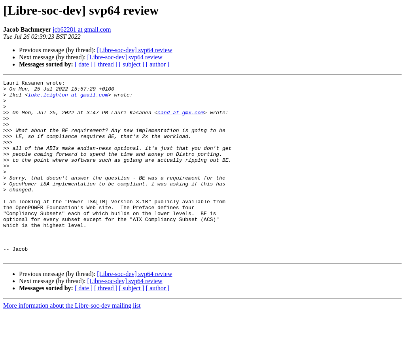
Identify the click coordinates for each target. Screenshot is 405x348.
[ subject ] (131, 64)
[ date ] (84, 64)
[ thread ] (105, 64)
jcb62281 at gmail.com (82, 29)
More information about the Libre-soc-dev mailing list (71, 341)
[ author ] (158, 64)
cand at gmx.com (180, 119)
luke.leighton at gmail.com (68, 98)
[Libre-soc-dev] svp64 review (134, 50)
